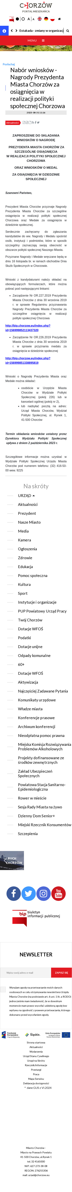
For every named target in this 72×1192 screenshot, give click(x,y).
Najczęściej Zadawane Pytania (43, 691)
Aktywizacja (28, 682)
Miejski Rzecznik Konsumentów (44, 824)
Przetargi (36, 1069)
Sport (23, 593)
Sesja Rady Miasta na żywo (40, 807)
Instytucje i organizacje (37, 602)
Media (23, 531)
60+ (21, 664)
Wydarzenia (36, 1051)
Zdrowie (25, 557)
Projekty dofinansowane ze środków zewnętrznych (41, 759)
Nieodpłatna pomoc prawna (41, 735)
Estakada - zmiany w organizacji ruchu (41, 30)
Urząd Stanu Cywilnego (36, 1056)
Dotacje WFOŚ (30, 628)
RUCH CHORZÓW (12, 860)
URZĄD (24, 495)
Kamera (24, 540)
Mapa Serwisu (36, 1078)
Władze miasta (30, 708)
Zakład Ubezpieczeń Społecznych (35, 773)
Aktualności (12, 122)
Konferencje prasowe (36, 717)
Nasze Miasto (29, 522)
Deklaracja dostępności (36, 1083)
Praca (36, 1074)
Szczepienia (28, 833)
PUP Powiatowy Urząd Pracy (42, 611)
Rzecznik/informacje (36, 1065)
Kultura (24, 584)
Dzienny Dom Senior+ (36, 815)
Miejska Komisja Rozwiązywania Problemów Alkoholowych (44, 746)
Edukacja (25, 566)
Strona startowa (36, 1042)
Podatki (24, 637)
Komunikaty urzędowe (37, 700)
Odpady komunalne (34, 655)
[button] (12, 30)
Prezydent (27, 513)
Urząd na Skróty (36, 1060)
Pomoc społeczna (32, 575)
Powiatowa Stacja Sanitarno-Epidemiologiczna (42, 786)
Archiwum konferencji (36, 726)
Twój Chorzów (30, 620)
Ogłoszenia (27, 548)
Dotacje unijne (30, 646)
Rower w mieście (32, 798)
